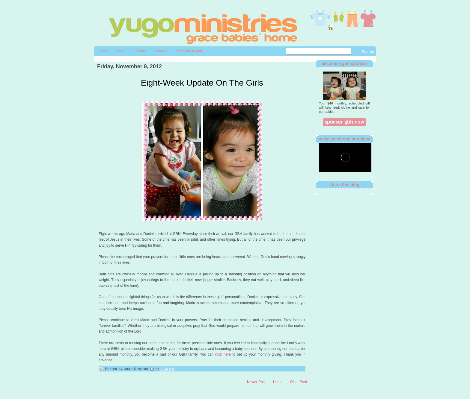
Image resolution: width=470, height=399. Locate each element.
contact (161, 51)
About (121, 51)
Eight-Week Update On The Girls (202, 82)
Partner (140, 51)
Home (103, 51)
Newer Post (256, 382)
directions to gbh (189, 51)
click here (223, 354)
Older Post (298, 382)
